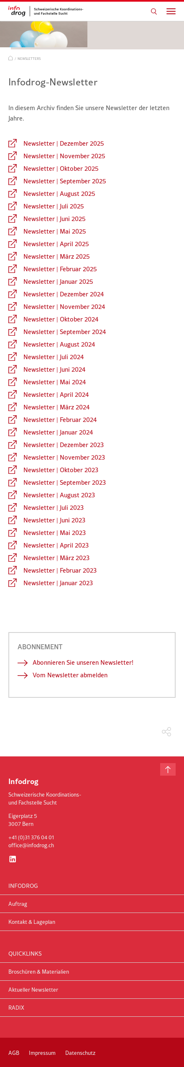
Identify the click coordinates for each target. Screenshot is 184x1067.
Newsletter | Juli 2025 (53, 206)
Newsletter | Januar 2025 (58, 281)
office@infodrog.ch (31, 845)
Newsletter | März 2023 (56, 557)
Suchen (154, 11)
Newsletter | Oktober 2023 (60, 469)
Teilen (166, 732)
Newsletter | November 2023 (64, 457)
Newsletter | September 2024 (64, 331)
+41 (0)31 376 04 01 (31, 837)
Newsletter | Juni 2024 (54, 369)
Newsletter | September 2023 (64, 482)
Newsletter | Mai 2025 (54, 231)
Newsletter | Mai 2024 (54, 382)
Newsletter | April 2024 (56, 394)
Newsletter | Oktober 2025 (61, 168)
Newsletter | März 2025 (56, 256)
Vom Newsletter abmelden (70, 675)
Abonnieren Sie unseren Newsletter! (83, 662)
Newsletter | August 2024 (59, 344)
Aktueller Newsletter (33, 989)
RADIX (16, 1007)
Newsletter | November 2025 (64, 156)
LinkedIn (12, 859)
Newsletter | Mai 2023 (54, 532)
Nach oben (168, 769)
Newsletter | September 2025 (64, 181)
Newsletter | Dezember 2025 (63, 143)
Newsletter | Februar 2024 (60, 419)
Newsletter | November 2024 (64, 306)
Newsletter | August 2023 (59, 495)
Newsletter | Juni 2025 (54, 218)
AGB (13, 1053)
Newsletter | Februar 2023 (60, 570)
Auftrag (17, 904)
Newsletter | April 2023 (56, 545)
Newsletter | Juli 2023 (53, 507)
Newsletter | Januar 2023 (58, 582)
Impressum (42, 1053)
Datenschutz (80, 1053)
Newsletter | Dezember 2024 (63, 294)
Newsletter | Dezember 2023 (63, 444)
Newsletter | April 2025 (56, 243)
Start (10, 58)
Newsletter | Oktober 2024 (60, 319)
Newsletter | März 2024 (56, 407)
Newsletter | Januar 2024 (58, 432)
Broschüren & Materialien (38, 971)
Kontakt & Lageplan (31, 922)
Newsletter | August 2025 (59, 193)
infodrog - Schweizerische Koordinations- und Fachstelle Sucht (48, 11)
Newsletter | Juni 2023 (54, 520)
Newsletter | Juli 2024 (53, 356)
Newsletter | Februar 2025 (60, 269)
